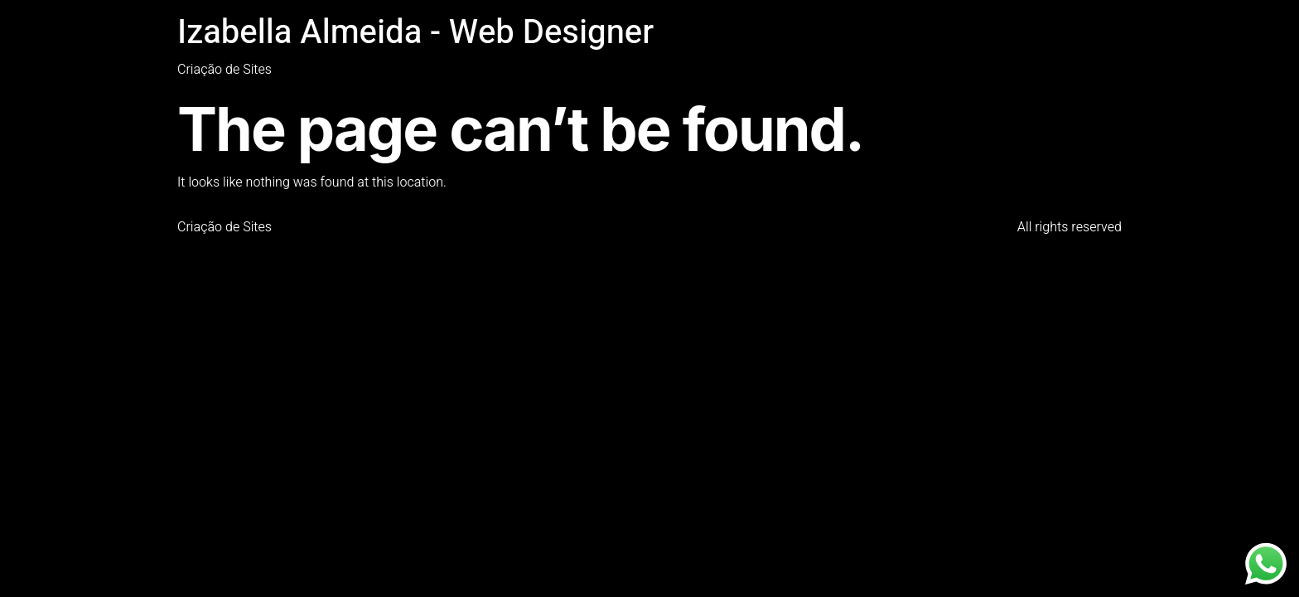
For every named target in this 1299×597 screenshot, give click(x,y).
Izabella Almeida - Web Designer (415, 32)
